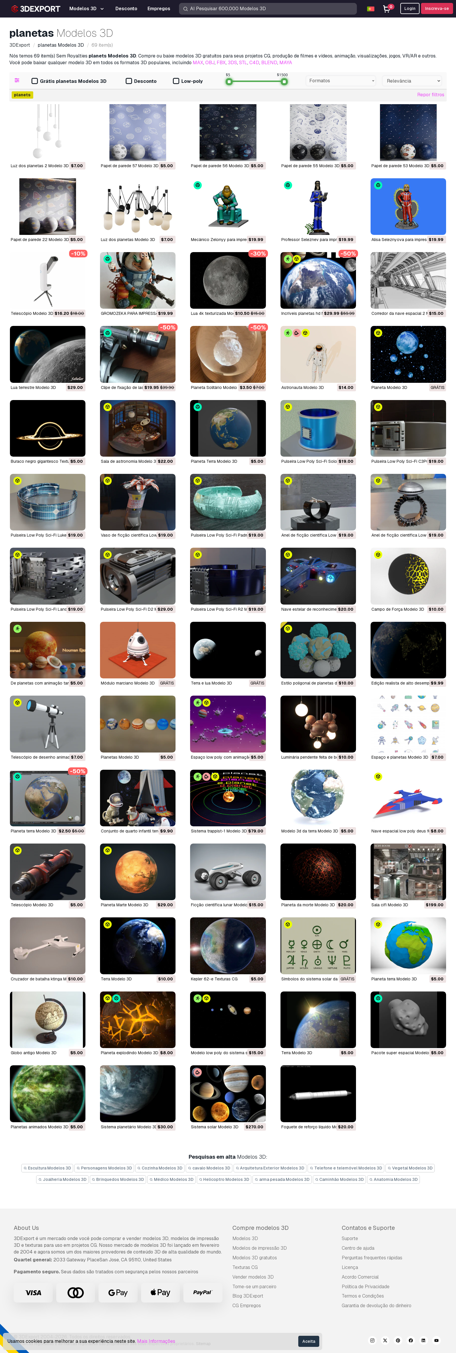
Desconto (141, 81)
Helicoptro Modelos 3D (224, 1179)
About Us (26, 1228)
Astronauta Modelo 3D (302, 387)
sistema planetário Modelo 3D (129, 1126)
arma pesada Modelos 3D (282, 1179)
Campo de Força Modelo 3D (397, 609)
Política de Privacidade (366, 1287)
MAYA (285, 63)
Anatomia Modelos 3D (393, 1179)
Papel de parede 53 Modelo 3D (400, 165)
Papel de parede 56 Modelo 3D (220, 165)
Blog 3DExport (247, 1296)
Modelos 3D (245, 1238)
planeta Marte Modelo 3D (124, 904)
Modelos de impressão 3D (259, 1248)
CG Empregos (246, 1306)
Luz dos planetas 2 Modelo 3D (40, 165)
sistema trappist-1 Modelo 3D (219, 831)
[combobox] (340, 81)
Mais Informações (156, 1341)
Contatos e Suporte (368, 1228)
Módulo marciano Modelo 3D (128, 683)
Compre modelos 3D (260, 1228)
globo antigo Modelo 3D (34, 1052)
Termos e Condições (363, 1296)
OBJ (210, 63)
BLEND (269, 63)
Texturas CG (245, 1267)
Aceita (308, 1341)
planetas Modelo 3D (120, 757)
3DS (232, 63)
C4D (254, 63)
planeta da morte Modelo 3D (308, 904)
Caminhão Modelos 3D (339, 1179)
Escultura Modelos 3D (47, 1168)
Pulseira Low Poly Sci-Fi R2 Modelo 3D (228, 609)
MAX (198, 63)
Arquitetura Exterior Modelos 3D (270, 1168)
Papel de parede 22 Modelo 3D (40, 239)
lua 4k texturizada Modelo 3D (219, 313)
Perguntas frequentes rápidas (372, 1258)
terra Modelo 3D (116, 979)
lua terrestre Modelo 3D (33, 387)
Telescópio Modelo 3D (32, 313)
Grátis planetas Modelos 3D (68, 81)
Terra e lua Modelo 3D (211, 683)
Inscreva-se (437, 8)
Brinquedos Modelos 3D (118, 1179)
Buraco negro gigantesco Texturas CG (47, 461)
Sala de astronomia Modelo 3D (130, 461)
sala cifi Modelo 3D (389, 904)
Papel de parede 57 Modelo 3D (130, 165)
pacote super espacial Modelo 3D (403, 1052)
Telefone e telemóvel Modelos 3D (346, 1168)
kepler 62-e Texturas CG (214, 979)
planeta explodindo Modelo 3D (129, 1052)
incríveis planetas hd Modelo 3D (311, 313)
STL (243, 63)
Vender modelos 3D (253, 1277)
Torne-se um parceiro (254, 1287)
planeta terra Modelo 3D (33, 831)
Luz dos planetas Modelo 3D (128, 239)
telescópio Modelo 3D (32, 904)
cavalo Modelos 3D (209, 1168)
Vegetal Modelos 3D (410, 1168)
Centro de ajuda (358, 1248)
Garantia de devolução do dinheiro (376, 1306)
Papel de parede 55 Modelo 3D (310, 165)
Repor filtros (430, 95)
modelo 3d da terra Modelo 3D (309, 831)
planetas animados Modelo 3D (40, 1126)
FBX (221, 63)
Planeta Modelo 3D (389, 387)
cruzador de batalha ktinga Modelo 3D (47, 979)
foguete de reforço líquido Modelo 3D (316, 1126)
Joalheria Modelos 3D (62, 1179)
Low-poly (188, 81)
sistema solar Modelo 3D (214, 1126)
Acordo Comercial (360, 1277)
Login (409, 8)
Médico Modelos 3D (171, 1179)
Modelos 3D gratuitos (254, 1258)
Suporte (350, 1238)
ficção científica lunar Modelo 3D (222, 904)
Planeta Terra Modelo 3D (214, 461)
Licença (350, 1267)
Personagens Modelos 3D (104, 1168)
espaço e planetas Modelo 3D (399, 757)
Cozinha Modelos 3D (160, 1168)
